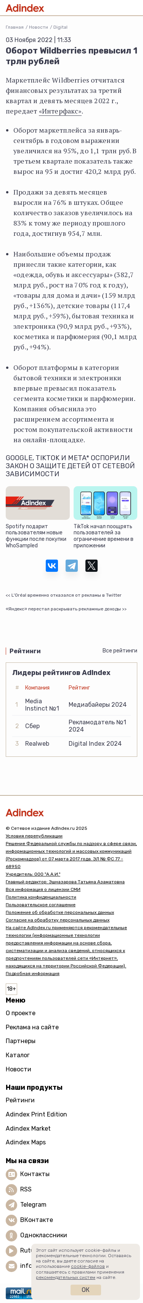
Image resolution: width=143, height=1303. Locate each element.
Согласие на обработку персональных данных (57, 920)
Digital (60, 27)
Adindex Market (28, 1128)
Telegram (33, 1204)
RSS (26, 1189)
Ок (86, 1289)
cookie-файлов (88, 1266)
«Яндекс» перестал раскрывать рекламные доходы (63, 609)
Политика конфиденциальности (41, 897)
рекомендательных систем (65, 1277)
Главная (15, 27)
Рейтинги (20, 1100)
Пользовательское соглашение (41, 904)
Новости (38, 27)
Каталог (18, 1055)
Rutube (30, 1250)
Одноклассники (43, 1235)
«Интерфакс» (60, 110)
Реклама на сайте (32, 1027)
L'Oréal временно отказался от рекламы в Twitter (66, 595)
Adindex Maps (26, 1142)
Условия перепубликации (34, 836)
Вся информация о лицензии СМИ (43, 889)
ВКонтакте (36, 1219)
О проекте (20, 1013)
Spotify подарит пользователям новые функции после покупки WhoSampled (36, 536)
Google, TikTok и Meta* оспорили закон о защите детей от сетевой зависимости (70, 466)
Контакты (35, 1174)
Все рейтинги (120, 650)
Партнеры (20, 1041)
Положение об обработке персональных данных (60, 912)
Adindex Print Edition (36, 1114)
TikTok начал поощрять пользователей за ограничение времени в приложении (103, 536)
